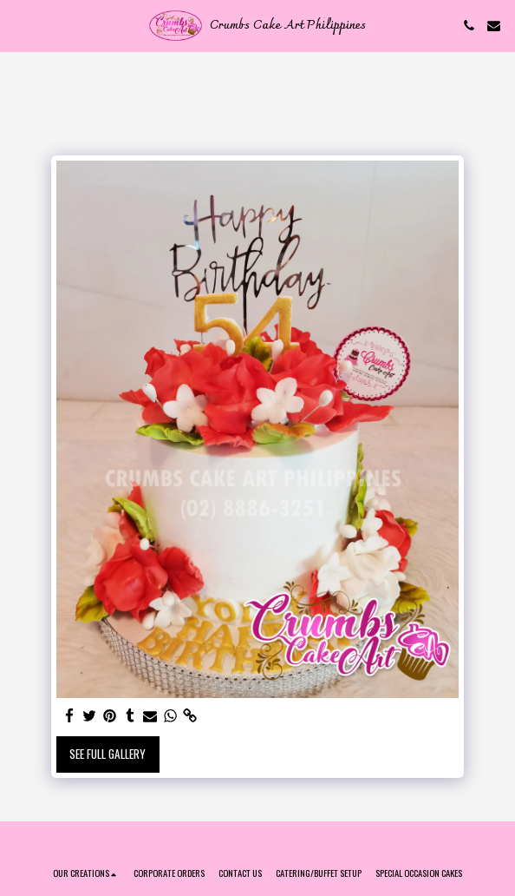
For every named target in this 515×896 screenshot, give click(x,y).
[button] (19, 25)
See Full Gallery (107, 753)
